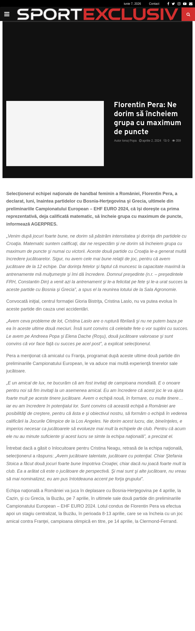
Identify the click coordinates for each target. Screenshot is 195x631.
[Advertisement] (97, 63)
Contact (154, 3)
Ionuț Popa (129, 140)
